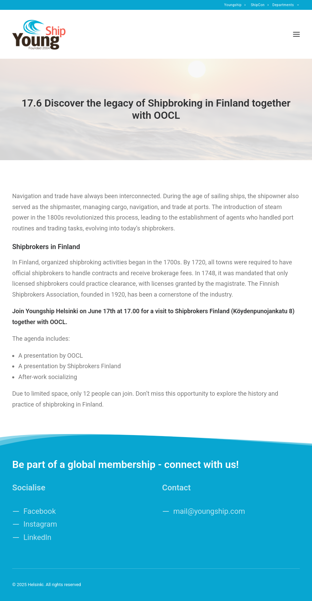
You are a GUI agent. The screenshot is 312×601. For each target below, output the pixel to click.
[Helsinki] (38, 34)
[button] (296, 34)
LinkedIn (37, 537)
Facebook (39, 511)
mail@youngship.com (209, 511)
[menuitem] (235, 5)
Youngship (235, 5)
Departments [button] (285, 5)
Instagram (40, 524)
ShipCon (260, 5)
